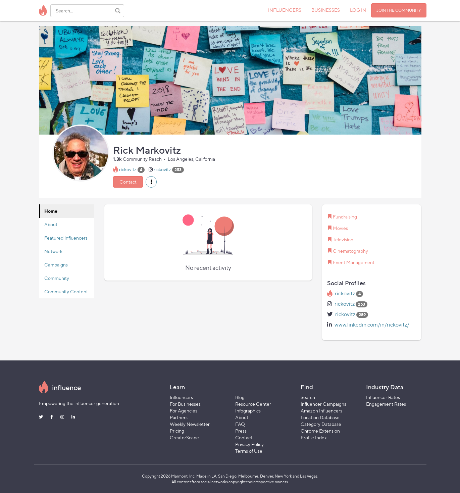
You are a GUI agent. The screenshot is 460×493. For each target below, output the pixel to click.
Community (56, 278)
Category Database (321, 424)
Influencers (181, 397)
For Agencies (183, 410)
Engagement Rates (386, 404)
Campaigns (56, 264)
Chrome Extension (320, 431)
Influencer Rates (383, 397)
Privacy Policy (249, 444)
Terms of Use (248, 451)
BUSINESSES (325, 10)
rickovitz (128, 169)
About (50, 224)
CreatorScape (184, 437)
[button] (151, 182)
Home (50, 211)
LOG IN (358, 10)
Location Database (320, 417)
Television (343, 239)
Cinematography (350, 251)
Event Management (353, 262)
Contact (128, 182)
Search (308, 397)
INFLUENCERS (284, 10)
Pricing (177, 431)
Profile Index (314, 437)
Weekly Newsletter (190, 424)
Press (241, 431)
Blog (240, 397)
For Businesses (185, 404)
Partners (179, 417)
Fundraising (345, 216)
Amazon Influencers (321, 410)
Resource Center (253, 404)
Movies (340, 228)
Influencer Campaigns (323, 404)
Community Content (66, 291)
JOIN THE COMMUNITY (398, 10)
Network (53, 251)
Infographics (248, 410)
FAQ (240, 424)
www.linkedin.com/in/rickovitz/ (372, 325)
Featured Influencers (66, 238)
